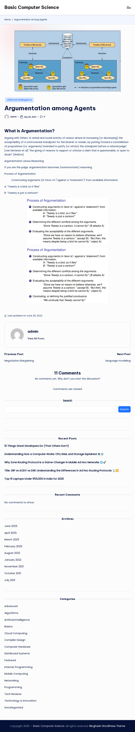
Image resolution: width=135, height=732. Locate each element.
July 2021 (9, 580)
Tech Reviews (12, 694)
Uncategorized (13, 707)
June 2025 (10, 526)
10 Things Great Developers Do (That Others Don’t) (36, 446)
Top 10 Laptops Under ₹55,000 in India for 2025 (34, 479)
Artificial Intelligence (19, 99)
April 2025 (10, 533)
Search (67, 400)
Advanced (11, 606)
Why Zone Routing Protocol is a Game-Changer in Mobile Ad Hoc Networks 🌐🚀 (55, 462)
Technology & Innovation (20, 700)
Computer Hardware (17, 647)
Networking (11, 680)
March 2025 (11, 539)
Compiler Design (14, 640)
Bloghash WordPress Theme (107, 726)
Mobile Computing (16, 673)
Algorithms (11, 613)
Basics (8, 626)
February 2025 (13, 546)
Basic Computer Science (31, 7)
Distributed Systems (17, 653)
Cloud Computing (15, 633)
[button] (36, 338)
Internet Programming (18, 667)
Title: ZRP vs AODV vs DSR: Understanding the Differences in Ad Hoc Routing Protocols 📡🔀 (61, 470)
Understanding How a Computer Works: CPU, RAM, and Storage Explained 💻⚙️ (54, 454)
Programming (13, 687)
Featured (10, 660)
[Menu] (128, 7)
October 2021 (12, 573)
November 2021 (14, 566)
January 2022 (12, 560)
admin (33, 331)
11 (42, 116)
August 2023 (12, 553)
